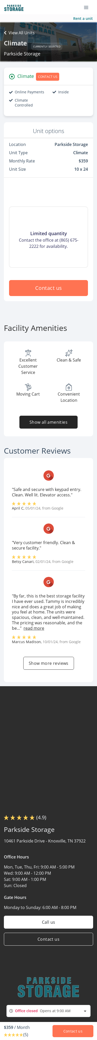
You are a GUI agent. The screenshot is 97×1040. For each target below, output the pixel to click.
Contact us (48, 287)
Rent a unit (83, 18)
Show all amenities (48, 422)
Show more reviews (49, 663)
